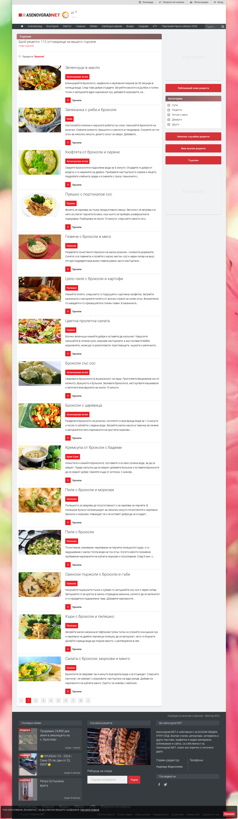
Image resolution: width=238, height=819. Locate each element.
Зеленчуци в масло (82, 67)
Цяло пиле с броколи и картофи (94, 279)
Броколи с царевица (83, 405)
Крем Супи (72, 456)
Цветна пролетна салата (87, 321)
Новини (80, 26)
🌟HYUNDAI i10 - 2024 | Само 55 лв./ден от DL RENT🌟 (56, 760)
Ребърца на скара (99, 771)
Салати (71, 330)
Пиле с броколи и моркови (89, 490)
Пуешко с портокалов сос (88, 194)
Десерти (177, 119)
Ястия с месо (180, 114)
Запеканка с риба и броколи (90, 110)
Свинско (71, 246)
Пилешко (72, 288)
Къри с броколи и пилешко (89, 616)
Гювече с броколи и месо (88, 236)
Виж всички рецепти (193, 148)
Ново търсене (26, 45)
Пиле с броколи (79, 532)
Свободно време (112, 26)
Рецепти (177, 110)
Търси (134, 780)
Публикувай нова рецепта (193, 88)
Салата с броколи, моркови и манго (97, 658)
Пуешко (71, 203)
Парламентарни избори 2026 (179, 26)
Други (175, 124)
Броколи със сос (80, 363)
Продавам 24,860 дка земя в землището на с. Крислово (55, 735)
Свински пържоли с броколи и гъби (97, 574)
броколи (39, 56)
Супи (175, 105)
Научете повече (89, 809)
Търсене (193, 160)
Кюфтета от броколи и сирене (92, 152)
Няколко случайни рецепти (193, 136)
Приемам (229, 814)
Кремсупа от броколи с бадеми (93, 447)
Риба (69, 119)
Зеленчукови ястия (77, 77)
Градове (143, 26)
